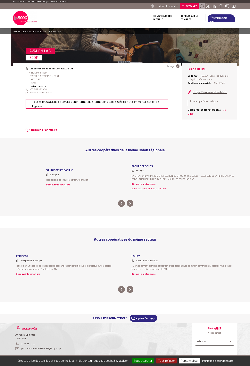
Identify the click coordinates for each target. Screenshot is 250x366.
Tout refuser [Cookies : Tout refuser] (166, 360)
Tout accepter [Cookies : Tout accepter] (143, 360)
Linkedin (214, 6)
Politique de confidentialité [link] (217, 361)
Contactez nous (218, 19)
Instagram (227, 6)
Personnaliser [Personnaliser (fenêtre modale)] (189, 360)
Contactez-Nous (145, 318)
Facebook (220, 6)
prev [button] (121, 203)
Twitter (208, 6)
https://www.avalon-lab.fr (210, 92)
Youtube (234, 6)
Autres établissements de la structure (148, 188)
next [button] (130, 203)
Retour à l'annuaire (44, 130)
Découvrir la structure (58, 184)
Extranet (191, 6)
